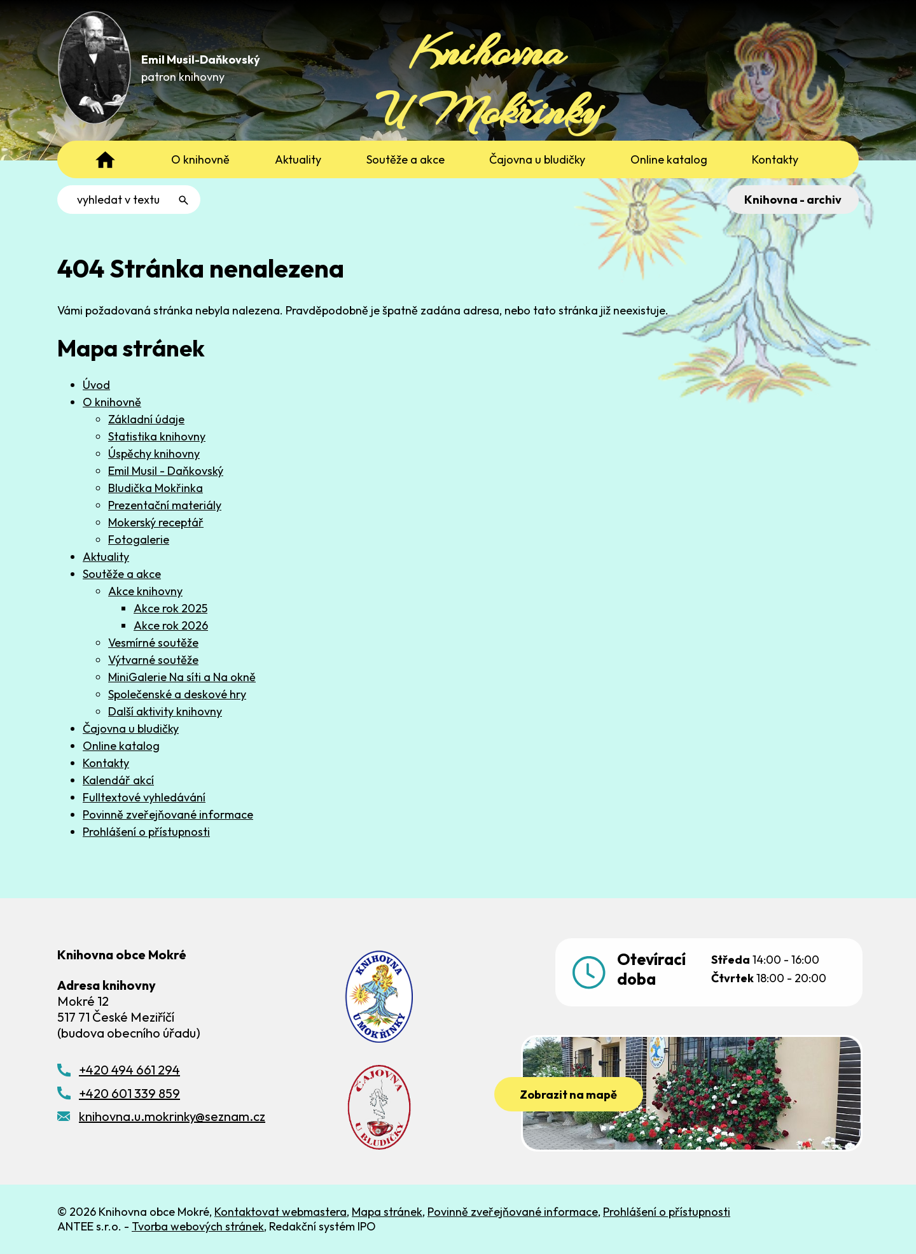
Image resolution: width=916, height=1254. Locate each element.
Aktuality (106, 556)
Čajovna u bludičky (131, 728)
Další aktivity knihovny (165, 711)
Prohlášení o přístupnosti (146, 831)
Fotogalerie (138, 539)
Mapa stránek (387, 1211)
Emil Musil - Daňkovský (165, 470)
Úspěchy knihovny (154, 453)
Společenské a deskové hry (177, 694)
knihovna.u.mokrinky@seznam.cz (172, 1116)
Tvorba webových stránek (198, 1226)
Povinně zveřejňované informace (168, 814)
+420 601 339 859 (129, 1093)
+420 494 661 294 (129, 1070)
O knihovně (112, 402)
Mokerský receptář (156, 522)
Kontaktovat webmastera (280, 1211)
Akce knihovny (145, 591)
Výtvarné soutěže (153, 659)
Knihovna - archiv (793, 199)
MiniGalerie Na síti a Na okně (182, 677)
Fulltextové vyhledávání (144, 797)
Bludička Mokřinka (155, 488)
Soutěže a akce (122, 574)
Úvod (96, 384)
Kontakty (106, 763)
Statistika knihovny (156, 436)
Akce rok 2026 (171, 625)
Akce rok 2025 (170, 608)
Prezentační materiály (164, 505)
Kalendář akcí (118, 780)
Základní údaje (146, 419)
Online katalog (121, 745)
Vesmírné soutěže (153, 642)
